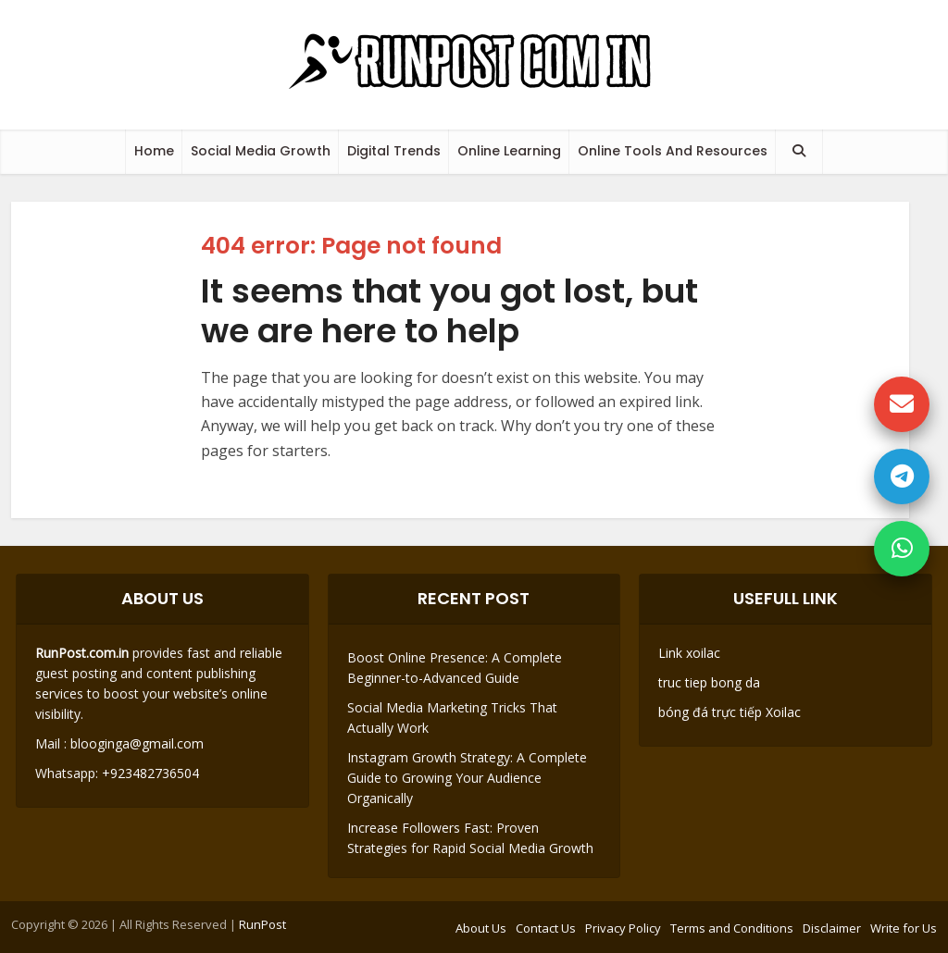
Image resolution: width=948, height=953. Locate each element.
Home (154, 151)
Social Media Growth (261, 151)
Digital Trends (394, 151)
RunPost (262, 924)
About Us (480, 928)
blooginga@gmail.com (137, 743)
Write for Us (903, 928)
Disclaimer (832, 928)
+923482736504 (148, 773)
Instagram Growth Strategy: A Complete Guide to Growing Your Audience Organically (467, 778)
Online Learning (509, 151)
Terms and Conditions (731, 928)
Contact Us (546, 928)
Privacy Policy (623, 928)
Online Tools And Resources (672, 151)
